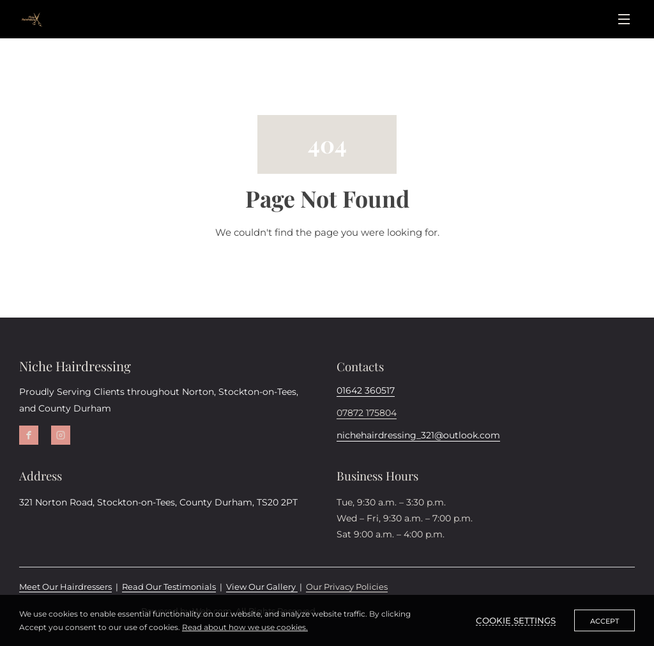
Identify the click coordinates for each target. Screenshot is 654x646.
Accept (604, 621)
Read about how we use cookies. (245, 627)
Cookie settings (516, 620)
